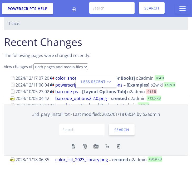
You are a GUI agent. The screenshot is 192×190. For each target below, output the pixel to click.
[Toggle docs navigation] (182, 8)
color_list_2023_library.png (81, 159)
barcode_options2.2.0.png (81, 98)
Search (151, 8)
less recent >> (96, 81)
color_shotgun (69, 78)
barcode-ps (66, 91)
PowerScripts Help (27, 8)
